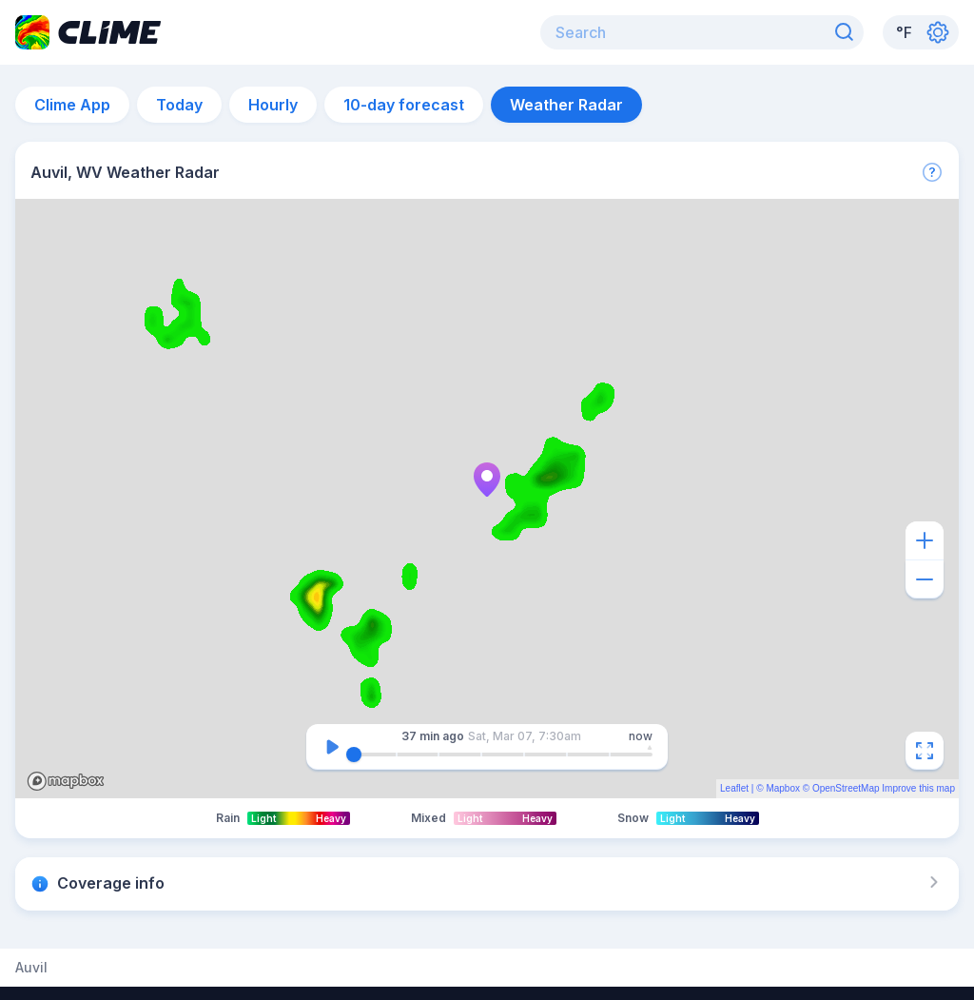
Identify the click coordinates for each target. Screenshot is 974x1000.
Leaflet (734, 788)
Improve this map (918, 788)
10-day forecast (403, 104)
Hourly (273, 104)
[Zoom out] (925, 579)
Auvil (31, 967)
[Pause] (331, 746)
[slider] (353, 754)
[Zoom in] (925, 540)
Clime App (72, 104)
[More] (932, 172)
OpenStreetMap (846, 788)
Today (179, 104)
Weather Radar (566, 104)
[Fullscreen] (925, 751)
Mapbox (783, 788)
